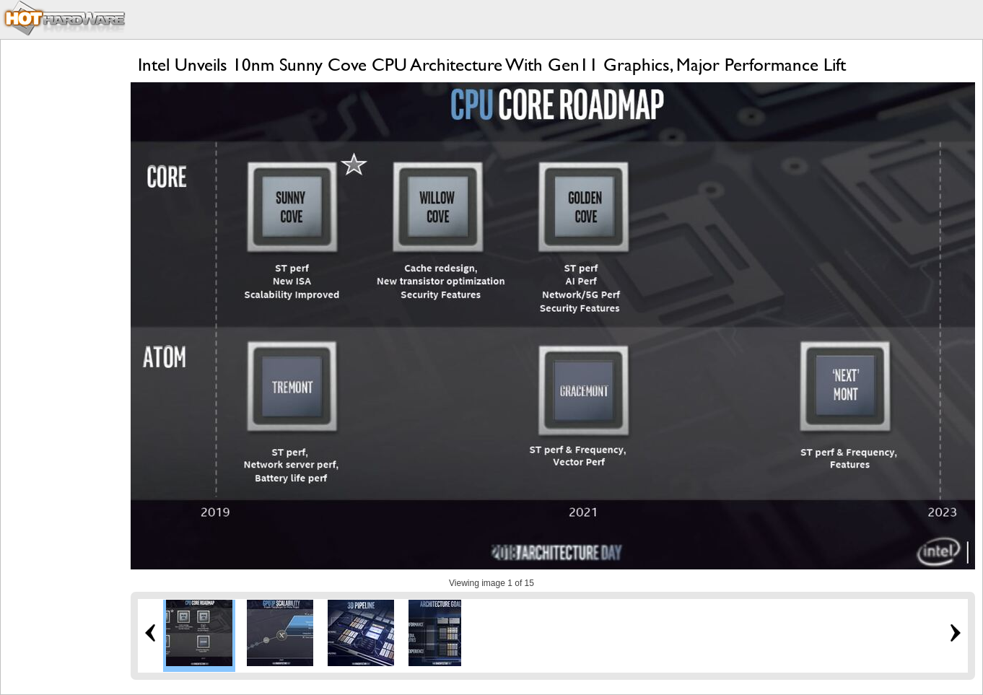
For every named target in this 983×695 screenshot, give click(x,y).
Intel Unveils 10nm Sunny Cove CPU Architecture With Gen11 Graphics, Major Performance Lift (492, 64)
